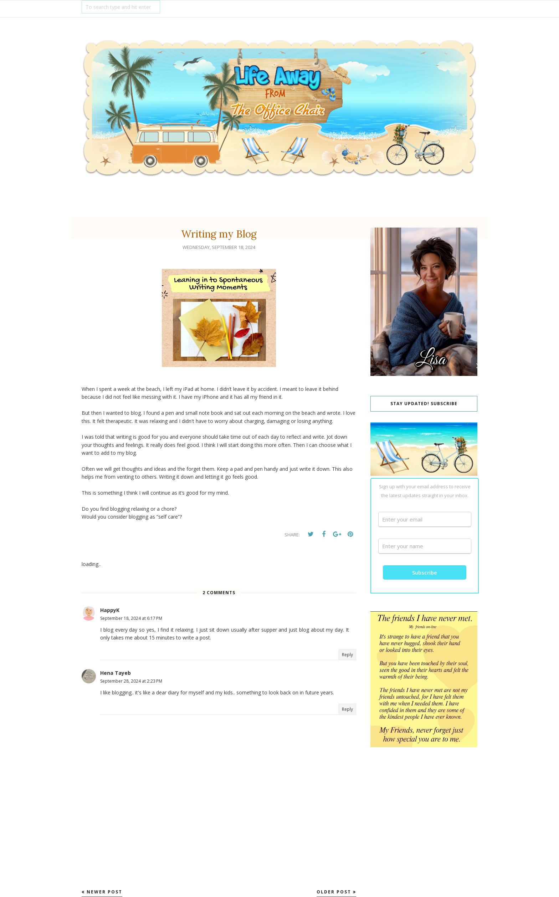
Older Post (334, 892)
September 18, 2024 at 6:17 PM (131, 618)
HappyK (109, 610)
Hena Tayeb (115, 672)
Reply (347, 655)
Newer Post (104, 892)
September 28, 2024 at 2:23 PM (131, 681)
